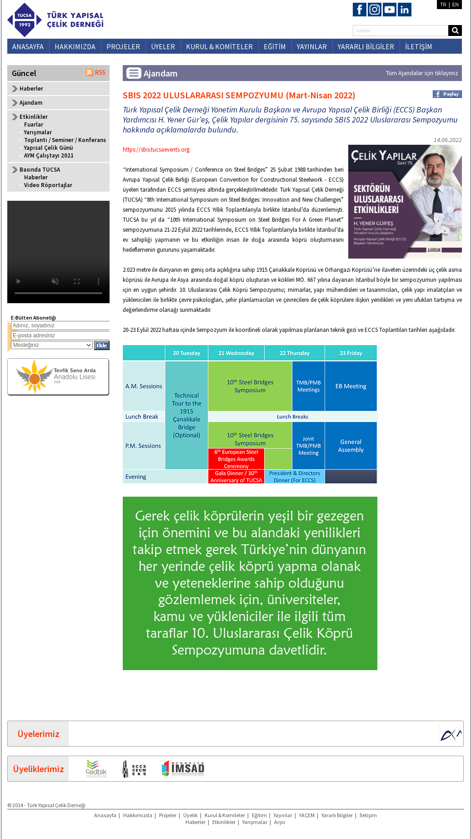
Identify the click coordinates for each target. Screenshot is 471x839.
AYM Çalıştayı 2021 (49, 155)
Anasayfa (105, 815)
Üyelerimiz (38, 733)
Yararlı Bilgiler (337, 815)
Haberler (31, 88)
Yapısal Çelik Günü (48, 148)
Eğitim (259, 815)
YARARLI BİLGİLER (366, 46)
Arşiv (280, 822)
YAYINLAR (312, 46)
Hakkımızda (137, 815)
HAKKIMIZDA (75, 46)
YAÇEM (307, 815)
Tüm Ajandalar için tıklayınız (422, 73)
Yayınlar (283, 815)
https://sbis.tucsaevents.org (156, 149)
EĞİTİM (275, 46)
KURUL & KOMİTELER (219, 46)
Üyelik (190, 815)
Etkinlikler (224, 822)
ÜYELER (163, 46)
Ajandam (31, 103)
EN (455, 4)
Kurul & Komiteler (225, 815)
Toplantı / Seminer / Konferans (65, 140)
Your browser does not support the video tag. (58, 252)
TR (443, 4)
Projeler (167, 815)
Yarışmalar (38, 132)
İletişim (368, 815)
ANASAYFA (28, 46)
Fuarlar (33, 124)
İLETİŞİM (418, 46)
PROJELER (123, 46)
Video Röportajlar (48, 185)
